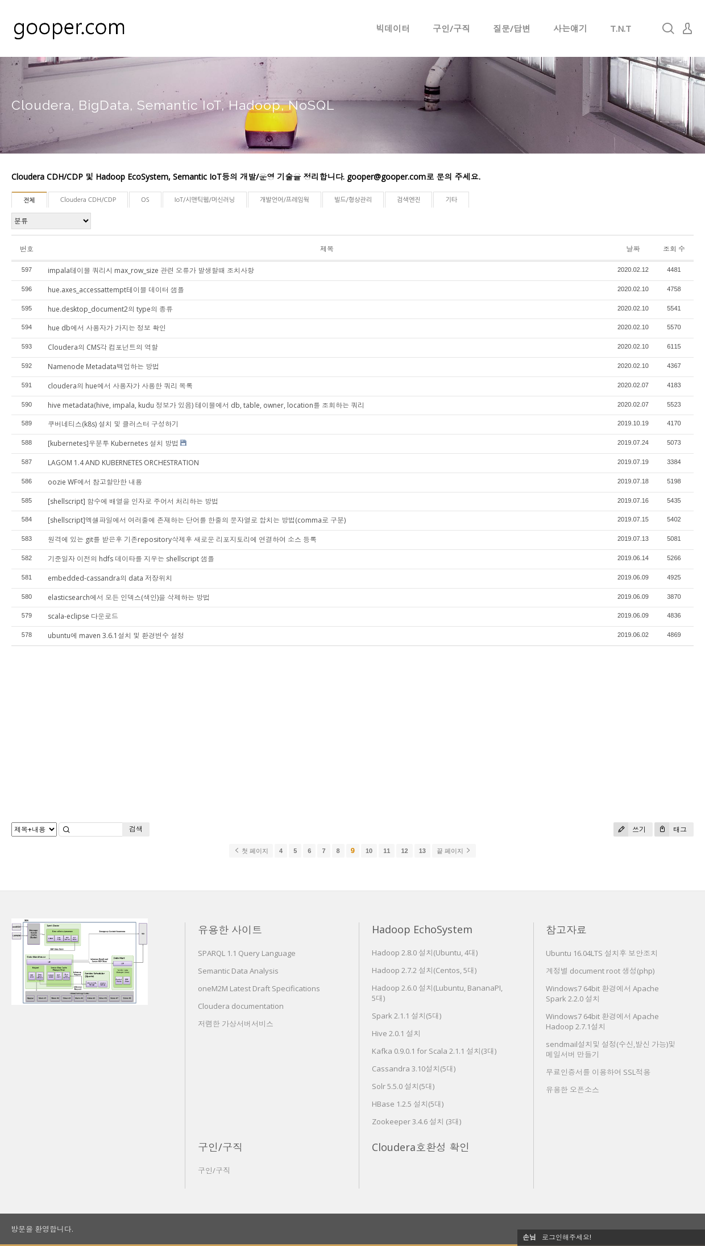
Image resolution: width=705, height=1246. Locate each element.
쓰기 (629, 829)
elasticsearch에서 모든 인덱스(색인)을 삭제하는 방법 (129, 597)
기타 (451, 200)
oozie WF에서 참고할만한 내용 (95, 482)
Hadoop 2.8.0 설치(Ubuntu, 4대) (425, 952)
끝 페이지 (454, 850)
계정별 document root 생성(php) (600, 971)
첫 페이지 (251, 850)
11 (386, 850)
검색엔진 (408, 200)
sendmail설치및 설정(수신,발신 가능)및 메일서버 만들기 (610, 1049)
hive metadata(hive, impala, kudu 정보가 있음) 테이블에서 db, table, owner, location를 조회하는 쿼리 (206, 405)
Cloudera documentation (241, 1006)
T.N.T (620, 28)
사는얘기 (570, 28)
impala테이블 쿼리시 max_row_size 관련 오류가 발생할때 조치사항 (151, 270)
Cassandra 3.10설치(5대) (413, 1068)
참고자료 (566, 930)
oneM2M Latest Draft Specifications (259, 988)
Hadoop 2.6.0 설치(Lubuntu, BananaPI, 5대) (437, 993)
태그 (670, 829)
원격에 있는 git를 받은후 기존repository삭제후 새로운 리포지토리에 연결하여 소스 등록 (182, 539)
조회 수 (674, 249)
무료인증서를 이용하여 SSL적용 (598, 1072)
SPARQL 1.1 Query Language (247, 953)
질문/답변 (511, 28)
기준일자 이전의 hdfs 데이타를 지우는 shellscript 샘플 (131, 559)
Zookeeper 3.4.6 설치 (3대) (416, 1121)
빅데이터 (393, 28)
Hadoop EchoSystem (422, 929)
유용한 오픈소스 (572, 1089)
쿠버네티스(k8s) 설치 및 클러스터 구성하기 (113, 424)
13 (422, 850)
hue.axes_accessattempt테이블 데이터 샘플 (116, 290)
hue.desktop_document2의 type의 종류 (110, 309)
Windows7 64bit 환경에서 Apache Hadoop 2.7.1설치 (602, 1021)
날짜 (633, 249)
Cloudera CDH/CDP (88, 200)
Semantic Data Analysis (238, 971)
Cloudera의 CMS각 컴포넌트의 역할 (103, 347)
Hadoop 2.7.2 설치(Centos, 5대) (424, 970)
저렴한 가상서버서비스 (235, 1024)
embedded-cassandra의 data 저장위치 (110, 578)
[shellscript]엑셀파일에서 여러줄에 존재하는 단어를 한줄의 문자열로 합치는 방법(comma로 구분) (197, 520)
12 (404, 850)
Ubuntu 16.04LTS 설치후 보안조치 (602, 953)
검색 (136, 829)
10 (369, 850)
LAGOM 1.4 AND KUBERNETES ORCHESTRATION (123, 462)
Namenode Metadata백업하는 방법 (103, 366)
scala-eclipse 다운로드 (83, 616)
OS (145, 200)
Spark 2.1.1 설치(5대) (406, 1016)
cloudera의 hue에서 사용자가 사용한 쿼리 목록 (120, 386)
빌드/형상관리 (353, 200)
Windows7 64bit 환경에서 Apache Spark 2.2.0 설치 (602, 993)
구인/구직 (451, 28)
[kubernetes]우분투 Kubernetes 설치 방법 (113, 443)
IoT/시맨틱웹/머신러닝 (205, 200)
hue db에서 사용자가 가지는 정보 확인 (107, 328)
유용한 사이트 (230, 930)
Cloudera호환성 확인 (421, 1147)
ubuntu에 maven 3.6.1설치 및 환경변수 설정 (116, 635)
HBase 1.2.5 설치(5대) (407, 1104)
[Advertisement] (352, 734)
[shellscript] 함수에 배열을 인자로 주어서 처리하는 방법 (133, 501)
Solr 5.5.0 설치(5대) (403, 1086)
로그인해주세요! (566, 1237)
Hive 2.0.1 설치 (396, 1033)
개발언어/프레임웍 (284, 200)
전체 (29, 200)
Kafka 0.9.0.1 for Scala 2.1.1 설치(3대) (434, 1051)
